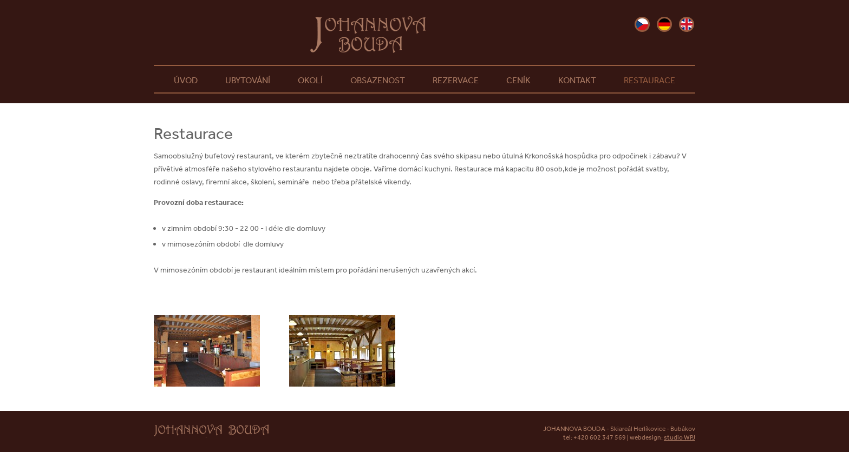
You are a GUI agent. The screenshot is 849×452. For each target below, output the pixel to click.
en (686, 24)
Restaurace (649, 80)
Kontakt (577, 80)
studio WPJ (679, 437)
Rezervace (456, 80)
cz (642, 24)
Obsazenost (377, 80)
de (664, 24)
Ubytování (247, 80)
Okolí (310, 80)
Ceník (518, 80)
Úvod (186, 80)
